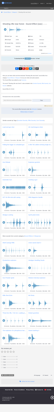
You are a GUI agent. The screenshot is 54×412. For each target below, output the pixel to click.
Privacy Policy (30, 409)
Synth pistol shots (33, 215)
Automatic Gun (7, 180)
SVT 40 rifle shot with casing (11, 197)
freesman (49, 53)
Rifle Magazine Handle (35, 197)
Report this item (48, 105)
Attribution (34, 109)
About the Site (9, 409)
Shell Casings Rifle (8, 262)
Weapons (17, 77)
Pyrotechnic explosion (9, 280)
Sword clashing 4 (33, 350)
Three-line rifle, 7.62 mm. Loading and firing (16, 332)
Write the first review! (26, 401)
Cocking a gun (32, 180)
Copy (40, 100)
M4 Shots (31, 315)
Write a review (7, 394)
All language (37, 395)
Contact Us (40, 409)
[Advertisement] (27, 240)
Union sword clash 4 (34, 262)
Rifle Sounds (45, 83)
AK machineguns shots (35, 127)
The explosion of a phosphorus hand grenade (17, 350)
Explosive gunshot (34, 162)
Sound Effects (10, 77)
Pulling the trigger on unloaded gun (13, 144)
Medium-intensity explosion (36, 297)
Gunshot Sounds (37, 83)
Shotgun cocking (8, 215)
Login (52, 8)
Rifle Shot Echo (7, 315)
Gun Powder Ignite (8, 297)
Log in (28, 58)
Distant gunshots (33, 332)
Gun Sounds (40, 120)
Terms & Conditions (19, 409)
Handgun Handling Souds (36, 280)
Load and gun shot (8, 127)
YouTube (49, 409)
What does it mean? (27, 112)
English (5, 8)
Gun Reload (6, 162)
